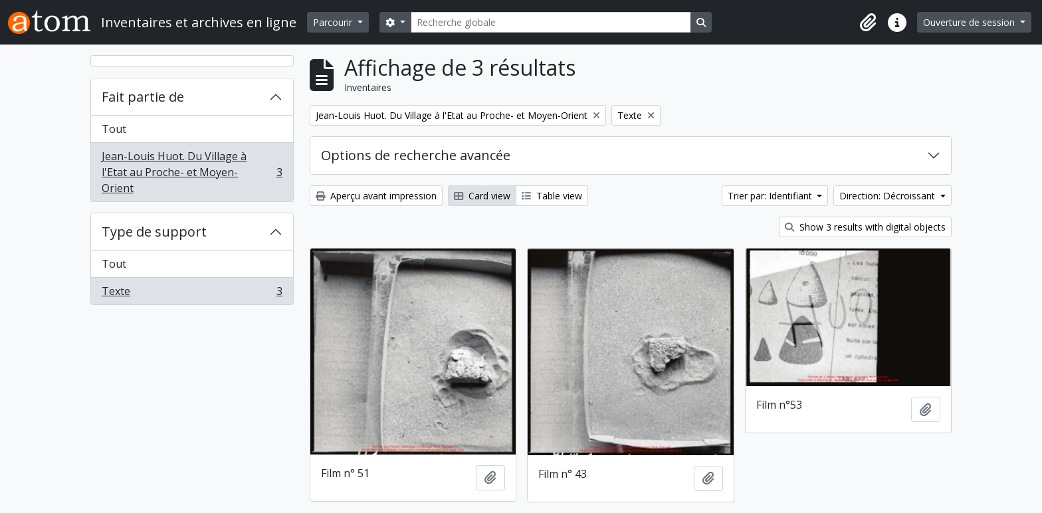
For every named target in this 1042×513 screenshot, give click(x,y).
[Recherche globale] (551, 22)
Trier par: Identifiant (771, 195)
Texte (191, 293)
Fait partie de (143, 97)
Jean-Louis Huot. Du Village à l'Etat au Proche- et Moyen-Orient (191, 172)
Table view (552, 195)
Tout (114, 129)
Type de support (154, 232)
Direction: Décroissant (888, 195)
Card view (482, 195)
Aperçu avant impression (376, 195)
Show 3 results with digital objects (865, 227)
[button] (868, 22)
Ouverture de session (970, 22)
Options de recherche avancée (415, 155)
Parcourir (334, 22)
